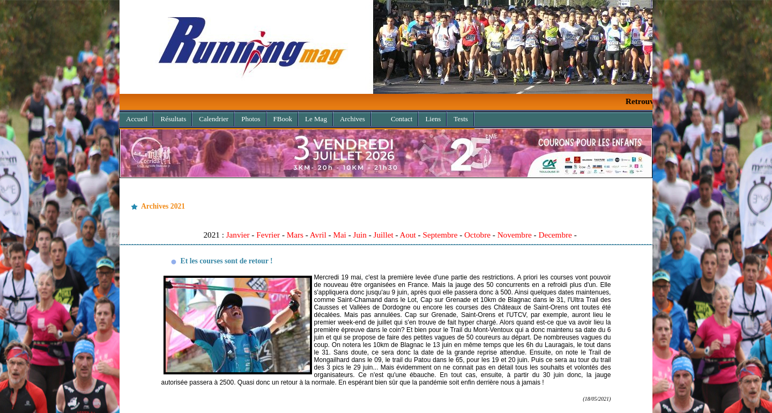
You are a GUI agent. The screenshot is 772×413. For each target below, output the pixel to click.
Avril (318, 234)
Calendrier (213, 119)
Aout (407, 234)
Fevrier (268, 234)
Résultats (173, 119)
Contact (401, 119)
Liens (433, 119)
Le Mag (316, 119)
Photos (250, 119)
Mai (339, 234)
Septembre (439, 234)
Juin (360, 234)
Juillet (383, 234)
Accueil (136, 119)
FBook (282, 119)
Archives (349, 117)
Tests (461, 119)
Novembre (515, 234)
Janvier (238, 234)
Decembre (554, 234)
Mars (295, 234)
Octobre (477, 234)
